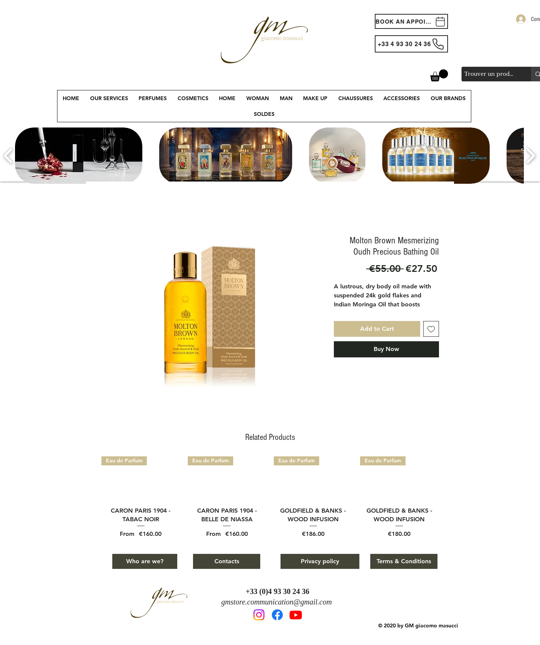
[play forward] (530, 155)
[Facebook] (277, 615)
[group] (270, 497)
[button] (439, 75)
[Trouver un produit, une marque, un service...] (489, 74)
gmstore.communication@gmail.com (276, 602)
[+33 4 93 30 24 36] (411, 43)
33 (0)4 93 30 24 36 (279, 591)
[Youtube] (295, 615)
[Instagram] (259, 615)
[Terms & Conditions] (403, 561)
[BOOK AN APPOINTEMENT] (411, 21)
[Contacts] (226, 561)
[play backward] (8, 155)
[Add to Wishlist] (431, 329)
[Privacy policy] (320, 561)
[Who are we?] (144, 561)
